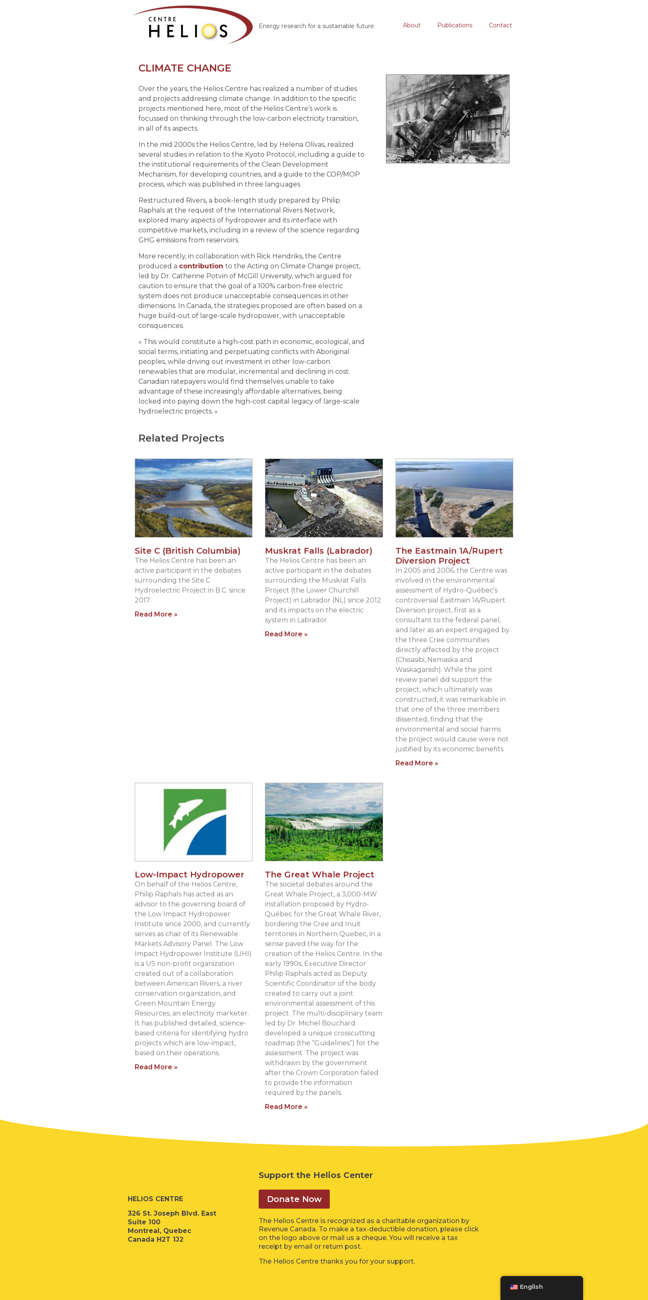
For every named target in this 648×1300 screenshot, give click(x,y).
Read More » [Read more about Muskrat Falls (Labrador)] (286, 634)
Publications (454, 25)
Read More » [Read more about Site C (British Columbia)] (156, 614)
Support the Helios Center (316, 1175)
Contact (500, 25)
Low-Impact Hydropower (189, 874)
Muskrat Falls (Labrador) (318, 551)
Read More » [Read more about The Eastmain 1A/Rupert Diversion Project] (416, 763)
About (412, 25)
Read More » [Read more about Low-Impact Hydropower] (156, 1067)
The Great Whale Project (319, 874)
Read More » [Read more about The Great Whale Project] (286, 1107)
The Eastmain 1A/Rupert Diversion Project (449, 556)
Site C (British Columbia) (188, 551)
